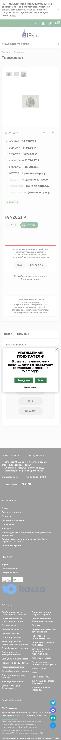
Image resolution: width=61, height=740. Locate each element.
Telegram (24, 380)
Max (40, 380)
